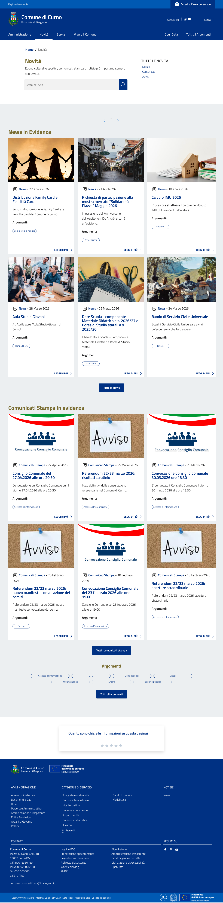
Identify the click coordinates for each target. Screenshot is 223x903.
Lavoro (160, 346)
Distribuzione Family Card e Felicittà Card (35, 199)
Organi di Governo (21, 822)
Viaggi (174, 675)
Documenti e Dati (21, 800)
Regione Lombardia (18, 4)
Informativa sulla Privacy (48, 898)
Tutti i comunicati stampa (111, 650)
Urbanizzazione (70, 682)
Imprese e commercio (75, 811)
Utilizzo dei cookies (101, 898)
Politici (15, 827)
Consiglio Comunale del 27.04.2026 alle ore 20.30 (34, 475)
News (22, 189)
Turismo (111, 682)
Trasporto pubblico (153, 682)
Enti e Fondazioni (21, 818)
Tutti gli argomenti (111, 695)
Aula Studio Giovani (29, 316)
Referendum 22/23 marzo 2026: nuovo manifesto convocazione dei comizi (41, 592)
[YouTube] (182, 19)
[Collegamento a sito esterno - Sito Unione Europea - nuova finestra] (66, 770)
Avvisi (145, 76)
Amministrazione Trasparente (28, 813)
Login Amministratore (22, 898)
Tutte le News (111, 388)
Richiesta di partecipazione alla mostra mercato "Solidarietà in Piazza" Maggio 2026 (107, 201)
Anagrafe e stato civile (76, 796)
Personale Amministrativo (26, 809)
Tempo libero (21, 346)
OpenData (117, 867)
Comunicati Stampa (32, 464)
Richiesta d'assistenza (73, 863)
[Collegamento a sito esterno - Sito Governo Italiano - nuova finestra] (174, 898)
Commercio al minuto (25, 231)
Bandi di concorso (123, 796)
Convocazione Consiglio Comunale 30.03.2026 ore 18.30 (180, 475)
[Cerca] (210, 19)
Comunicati (148, 71)
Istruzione (91, 363)
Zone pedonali (132, 675)
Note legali (67, 898)
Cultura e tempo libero (76, 801)
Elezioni (21, 626)
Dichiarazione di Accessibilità (128, 863)
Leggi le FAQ (68, 850)
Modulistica (119, 800)
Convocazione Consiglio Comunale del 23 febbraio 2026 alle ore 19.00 (110, 592)
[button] (67, 831)
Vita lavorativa (71, 806)
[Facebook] (174, 19)
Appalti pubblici (71, 816)
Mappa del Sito (82, 898)
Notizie (146, 67)
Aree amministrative (23, 796)
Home (29, 49)
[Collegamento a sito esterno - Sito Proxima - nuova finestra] (163, 898)
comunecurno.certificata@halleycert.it (32, 884)
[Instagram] (178, 19)
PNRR (64, 872)
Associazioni (91, 240)
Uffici (14, 804)
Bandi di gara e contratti (125, 859)
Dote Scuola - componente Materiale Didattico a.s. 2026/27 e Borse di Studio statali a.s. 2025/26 (110, 323)
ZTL (91, 675)
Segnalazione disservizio (75, 859)
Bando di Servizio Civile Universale (180, 316)
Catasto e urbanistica (75, 820)
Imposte (160, 227)
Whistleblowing (70, 867)
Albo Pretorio (119, 850)
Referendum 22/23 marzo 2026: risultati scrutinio (108, 475)
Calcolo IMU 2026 (166, 197)
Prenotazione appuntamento (77, 854)
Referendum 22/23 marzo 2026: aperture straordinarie (178, 585)
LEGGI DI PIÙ (64, 250)
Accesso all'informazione (26, 507)
